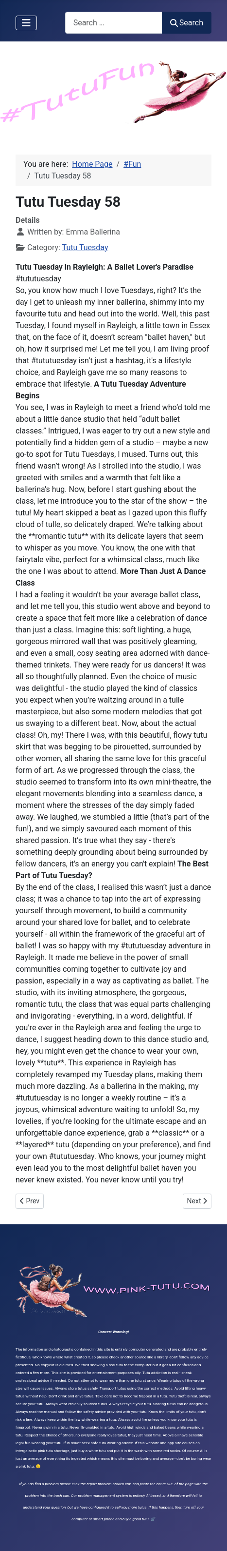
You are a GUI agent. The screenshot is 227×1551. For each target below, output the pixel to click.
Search (186, 22)
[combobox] (113, 23)
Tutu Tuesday (85, 247)
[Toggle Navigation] (26, 23)
